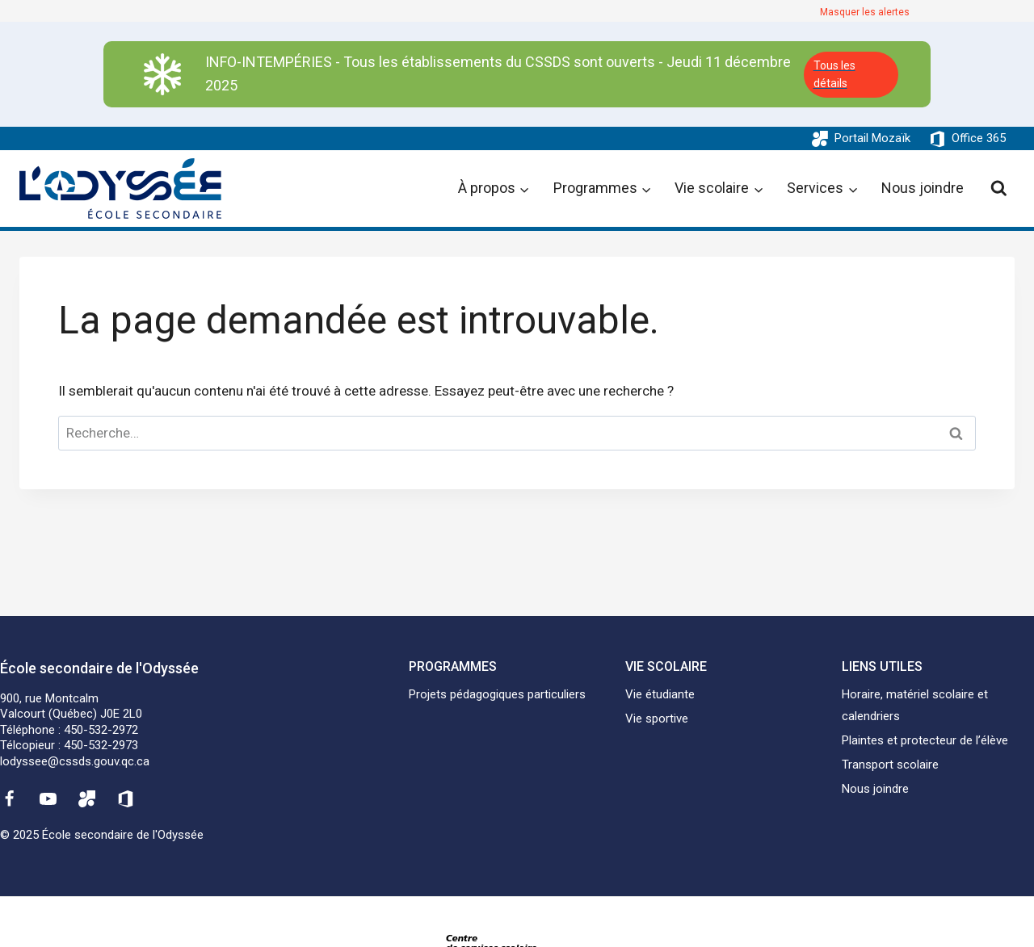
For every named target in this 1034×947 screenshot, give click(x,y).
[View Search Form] (999, 188)
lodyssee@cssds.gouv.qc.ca (74, 761)
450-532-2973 (101, 745)
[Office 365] (126, 798)
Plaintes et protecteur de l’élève (925, 740)
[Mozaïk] (87, 798)
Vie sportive (656, 718)
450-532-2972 (101, 730)
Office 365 (979, 138)
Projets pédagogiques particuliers (497, 694)
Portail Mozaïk (872, 138)
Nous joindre (922, 187)
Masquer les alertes (865, 12)
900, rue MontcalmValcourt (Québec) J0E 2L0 (71, 706)
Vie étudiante (660, 694)
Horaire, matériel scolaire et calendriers (915, 705)
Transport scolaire (890, 764)
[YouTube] (48, 798)
